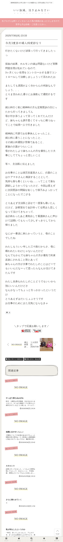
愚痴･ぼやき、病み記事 (32, 359)
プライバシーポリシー (31, 535)
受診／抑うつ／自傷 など (14, 359)
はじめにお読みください (11, 535)
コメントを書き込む (32, 491)
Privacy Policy (16, 516)
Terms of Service (38, 516)
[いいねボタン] (7, 312)
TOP (57, 534)
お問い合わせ (52, 535)
